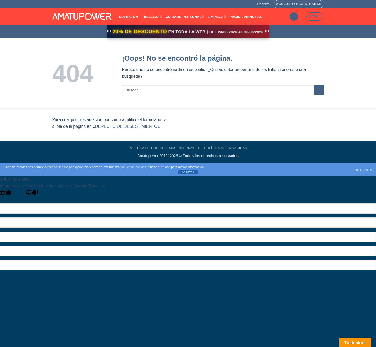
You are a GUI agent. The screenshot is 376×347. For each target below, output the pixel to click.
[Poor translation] (32, 194)
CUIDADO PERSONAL (185, 16)
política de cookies (133, 167)
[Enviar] (319, 90)
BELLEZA (153, 16)
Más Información (185, 148)
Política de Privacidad (225, 148)
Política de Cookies (147, 148)
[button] (263, 4)
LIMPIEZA (217, 16)
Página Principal (246, 17)
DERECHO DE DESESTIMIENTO (126, 126)
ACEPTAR (188, 172)
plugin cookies (363, 170)
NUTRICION (130, 16)
